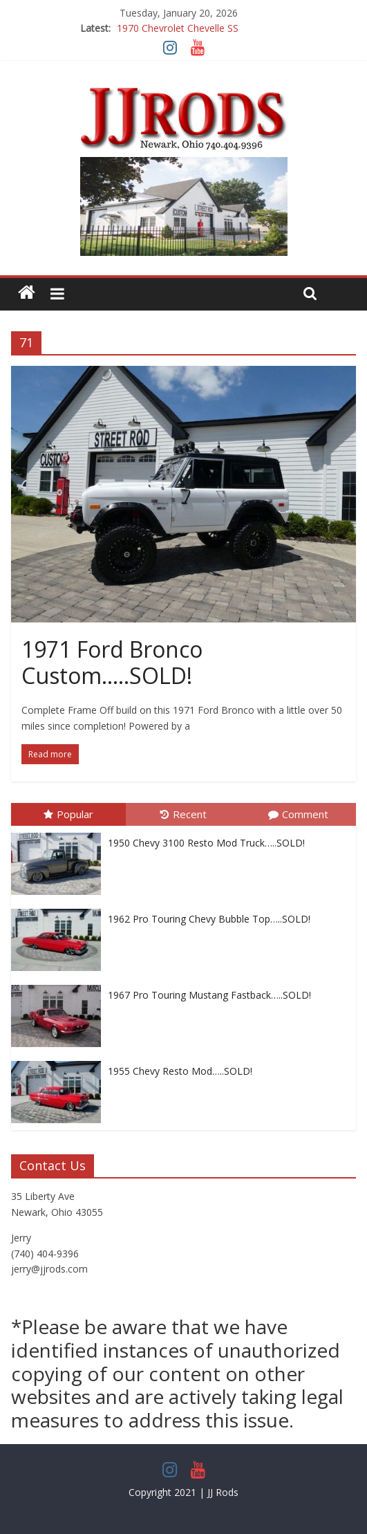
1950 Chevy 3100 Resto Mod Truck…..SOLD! (206, 842)
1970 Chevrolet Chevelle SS (177, 28)
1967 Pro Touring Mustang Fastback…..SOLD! (209, 994)
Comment (298, 814)
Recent (183, 814)
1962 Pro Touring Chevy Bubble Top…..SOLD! (209, 918)
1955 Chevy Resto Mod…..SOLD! (180, 1071)
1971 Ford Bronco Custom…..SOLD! (112, 662)
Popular (68, 814)
